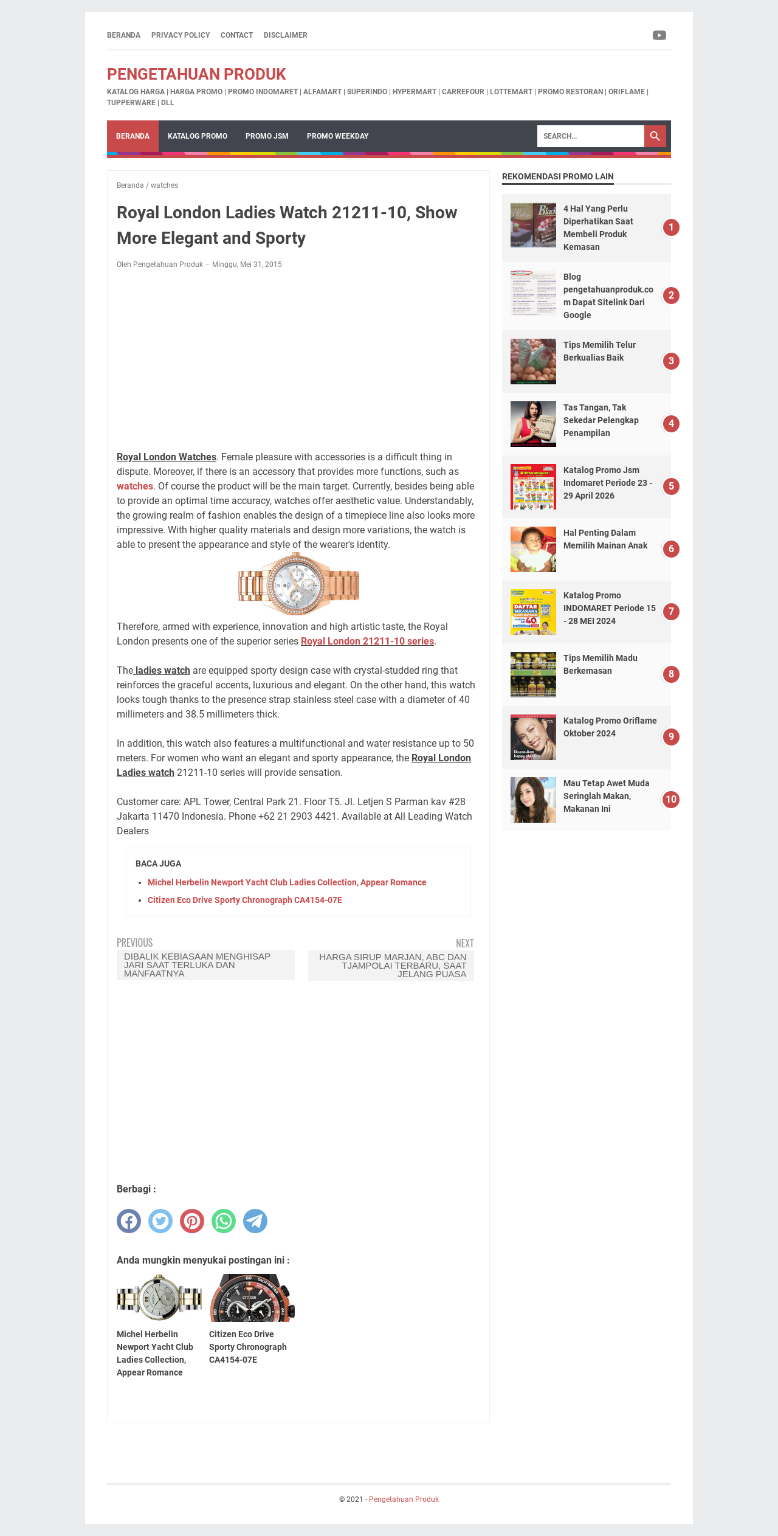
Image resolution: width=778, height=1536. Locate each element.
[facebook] (129, 1221)
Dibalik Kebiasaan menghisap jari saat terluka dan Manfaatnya (197, 964)
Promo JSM (267, 136)
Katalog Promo (197, 136)
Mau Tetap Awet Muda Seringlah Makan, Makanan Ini (606, 796)
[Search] (590, 136)
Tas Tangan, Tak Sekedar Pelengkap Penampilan (601, 420)
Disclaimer (286, 35)
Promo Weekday (337, 136)
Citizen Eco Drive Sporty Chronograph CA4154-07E (245, 900)
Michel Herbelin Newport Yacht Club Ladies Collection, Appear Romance (287, 882)
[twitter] (160, 1221)
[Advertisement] (298, 360)
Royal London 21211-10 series (367, 641)
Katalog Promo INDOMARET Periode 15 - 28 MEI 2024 (609, 608)
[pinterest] (192, 1221)
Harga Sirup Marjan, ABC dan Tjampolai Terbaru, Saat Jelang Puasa (392, 965)
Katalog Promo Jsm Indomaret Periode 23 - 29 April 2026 (607, 482)
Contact (237, 35)
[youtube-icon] (660, 35)
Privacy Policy (180, 35)
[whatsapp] (224, 1221)
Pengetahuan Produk (196, 74)
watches (135, 486)
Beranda (123, 35)
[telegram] (255, 1221)
